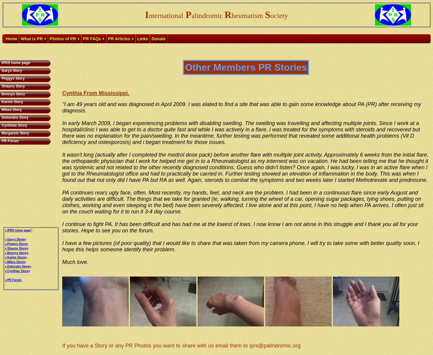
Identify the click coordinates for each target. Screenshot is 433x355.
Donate (159, 38)
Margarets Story (15, 133)
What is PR (32, 38)
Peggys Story (13, 78)
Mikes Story (11, 110)
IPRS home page (15, 63)
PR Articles (119, 38)
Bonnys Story (13, 94)
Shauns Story (13, 86)
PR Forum (10, 141)
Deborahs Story (15, 117)
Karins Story (12, 102)
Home (11, 38)
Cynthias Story (14, 125)
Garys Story (11, 71)
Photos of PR (63, 38)
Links (142, 38)
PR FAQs (92, 38)
